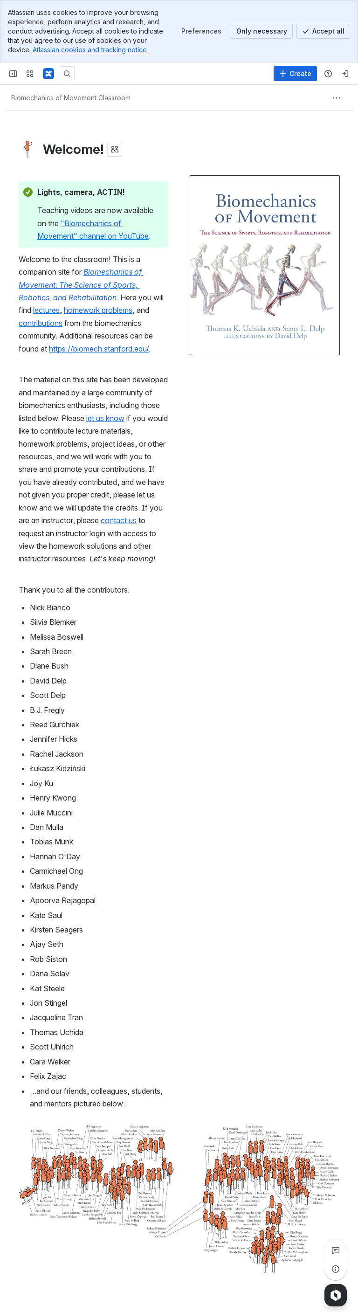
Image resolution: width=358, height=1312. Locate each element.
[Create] (295, 73)
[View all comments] (335, 1250)
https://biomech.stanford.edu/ (99, 348)
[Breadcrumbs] (71, 98)
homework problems (98, 310)
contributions (40, 323)
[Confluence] (48, 73)
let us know (105, 418)
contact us (119, 520)
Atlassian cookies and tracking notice (90, 50)
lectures (46, 310)
